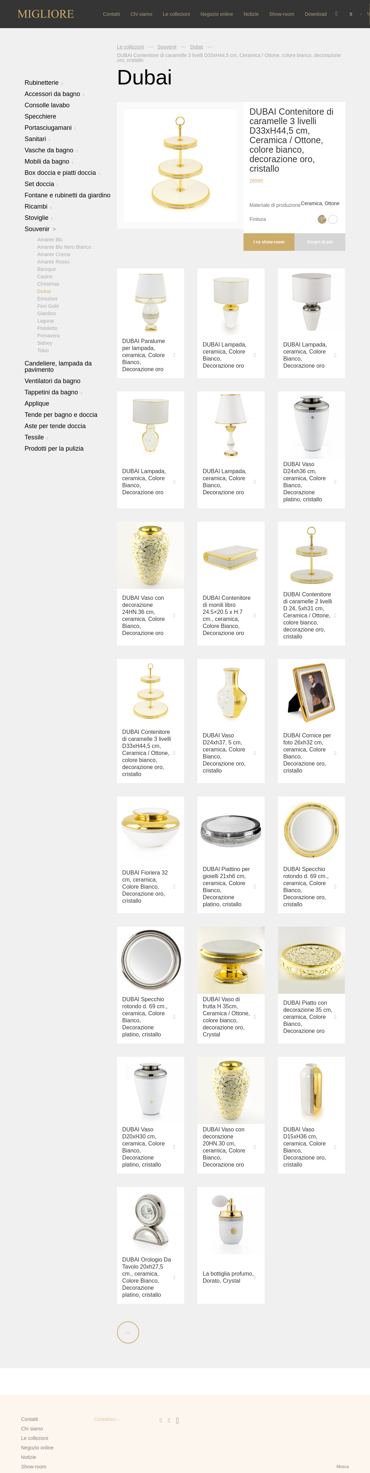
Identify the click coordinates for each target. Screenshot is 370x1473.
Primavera (48, 335)
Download (316, 14)
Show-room (281, 14)
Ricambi (38, 206)
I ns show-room (269, 242)
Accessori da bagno (54, 94)
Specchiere (40, 116)
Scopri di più (320, 242)
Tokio (43, 350)
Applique (37, 403)
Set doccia (41, 184)
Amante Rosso (53, 261)
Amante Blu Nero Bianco (64, 246)
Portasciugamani (50, 128)
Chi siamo (141, 14)
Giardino (46, 313)
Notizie (251, 14)
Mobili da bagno (49, 161)
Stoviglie (39, 218)
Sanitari (37, 139)
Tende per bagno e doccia (61, 414)
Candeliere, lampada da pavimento (58, 366)
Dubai (44, 290)
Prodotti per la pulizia (54, 448)
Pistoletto (47, 327)
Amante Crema (53, 254)
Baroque (46, 268)
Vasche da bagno (51, 150)
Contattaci (105, 1419)
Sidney (44, 342)
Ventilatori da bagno (52, 380)
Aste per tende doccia (55, 426)
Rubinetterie (44, 83)
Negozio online (217, 14)
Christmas (48, 283)
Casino (45, 276)
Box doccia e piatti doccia (62, 173)
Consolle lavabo (47, 105)
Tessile (36, 437)
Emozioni (47, 298)
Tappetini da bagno (53, 392)
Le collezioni (176, 14)
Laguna (45, 320)
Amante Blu (50, 239)
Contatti (111, 14)
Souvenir (40, 229)
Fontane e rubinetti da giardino (67, 195)
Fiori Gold (48, 305)
